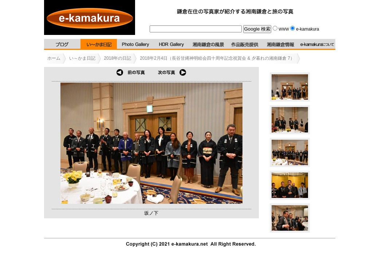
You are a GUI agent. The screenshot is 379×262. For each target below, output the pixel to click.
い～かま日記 (82, 58)
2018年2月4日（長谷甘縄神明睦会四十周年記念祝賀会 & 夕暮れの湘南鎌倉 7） (217, 58)
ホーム (53, 58)
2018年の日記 (117, 58)
